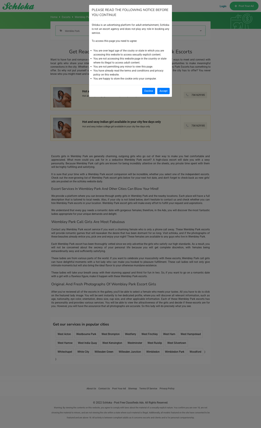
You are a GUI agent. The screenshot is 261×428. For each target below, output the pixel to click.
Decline (148, 90)
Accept (163, 90)
